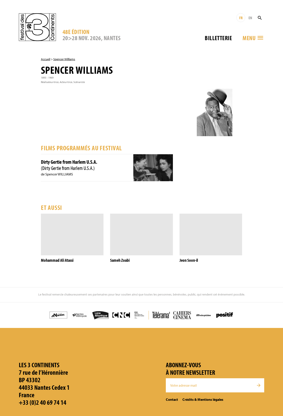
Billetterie (218, 38)
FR (241, 17)
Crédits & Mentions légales (202, 399)
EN (250, 17)
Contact (172, 399)
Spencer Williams (64, 59)
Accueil (45, 59)
